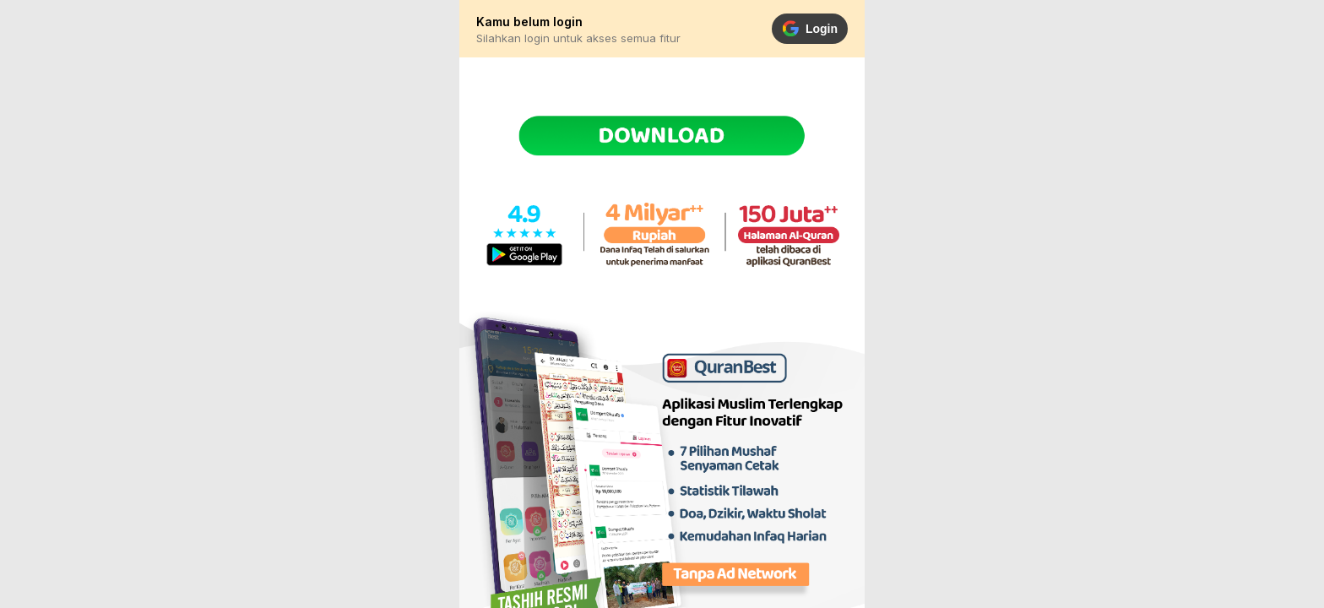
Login (810, 28)
